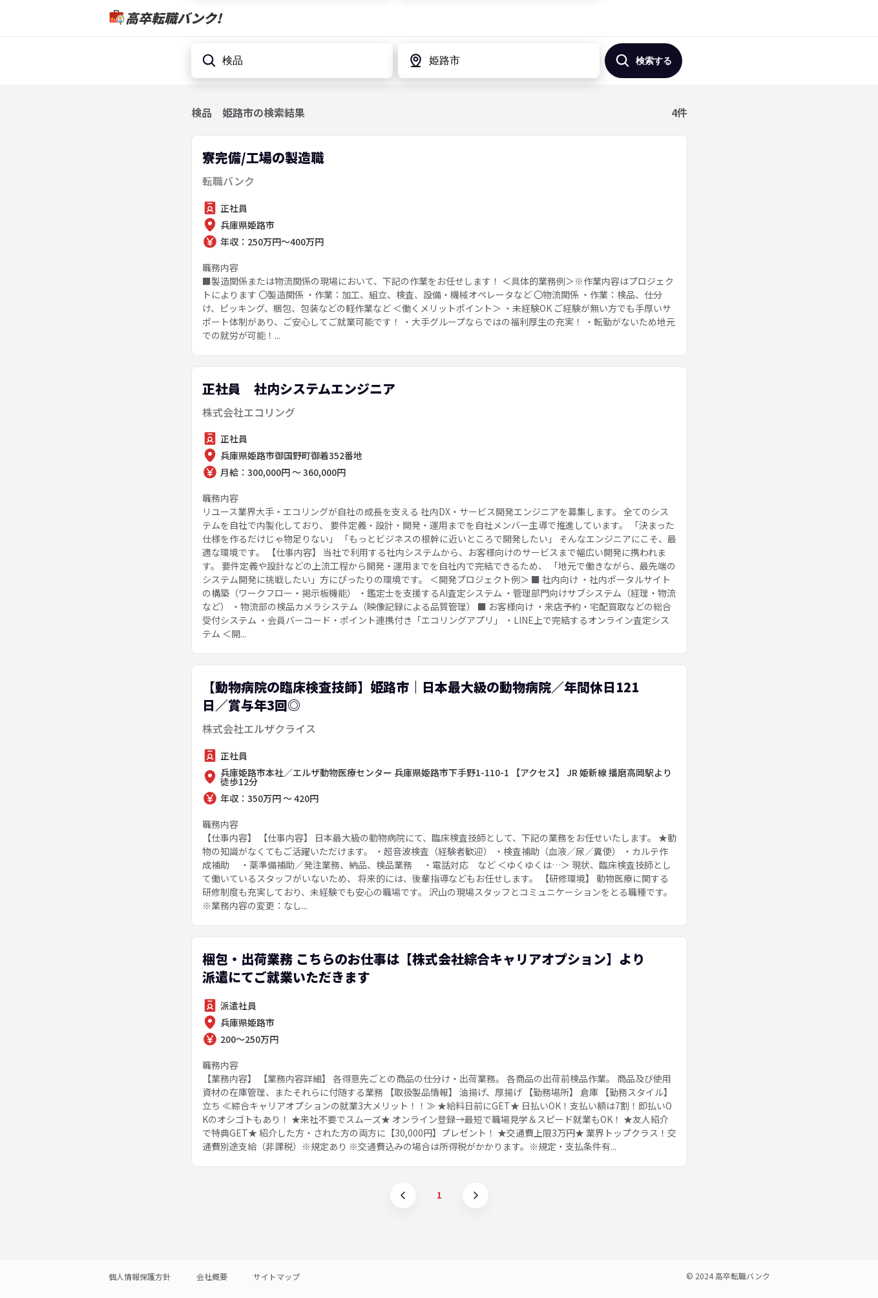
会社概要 (211, 1276)
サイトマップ (276, 1276)
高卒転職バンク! (173, 17)
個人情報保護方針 (140, 1276)
